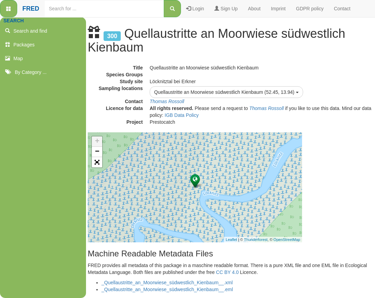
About (254, 8)
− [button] (97, 152)
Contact (342, 8)
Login (195, 8)
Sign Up (226, 8)
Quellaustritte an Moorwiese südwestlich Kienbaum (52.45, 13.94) (226, 92)
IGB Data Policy (182, 115)
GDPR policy (309, 8)
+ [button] (97, 141)
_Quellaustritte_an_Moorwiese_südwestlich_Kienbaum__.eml (167, 289)
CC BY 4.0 (227, 272)
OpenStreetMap (287, 240)
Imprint (278, 8)
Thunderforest (255, 240)
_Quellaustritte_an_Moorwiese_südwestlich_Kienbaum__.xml (167, 282)
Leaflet (231, 240)
